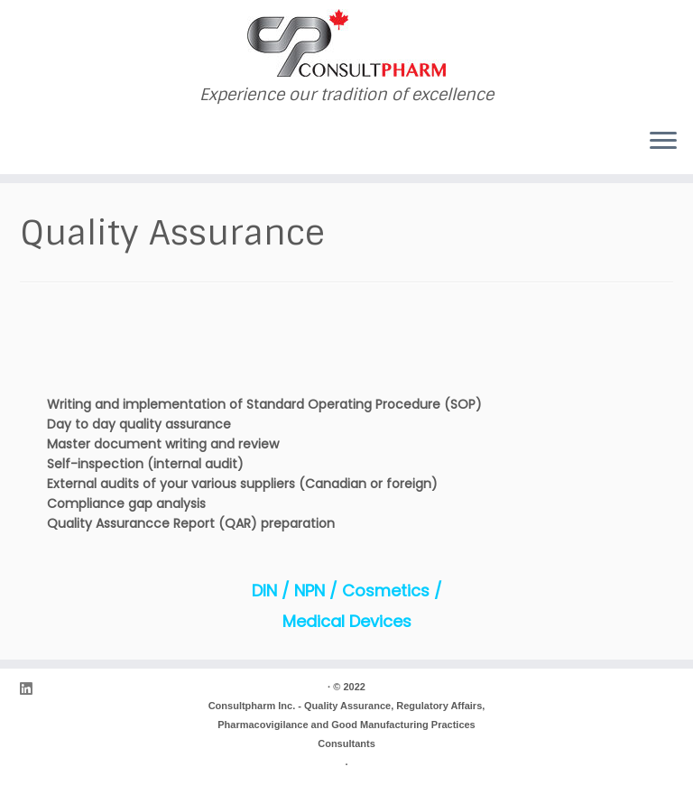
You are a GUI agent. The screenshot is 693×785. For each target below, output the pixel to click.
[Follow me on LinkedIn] (31, 688)
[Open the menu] (663, 141)
